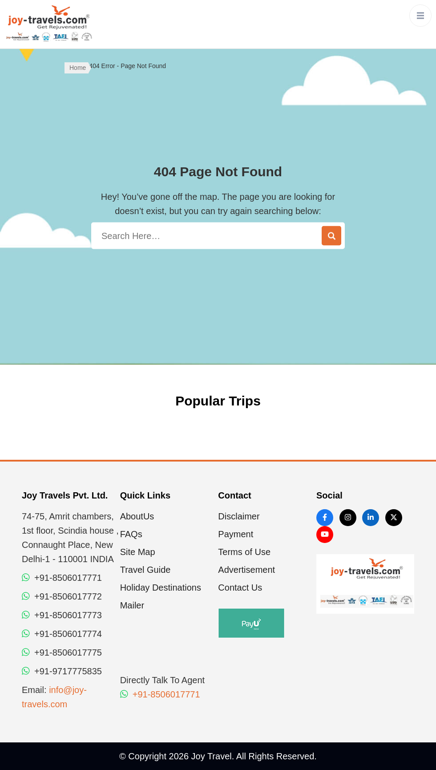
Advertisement (246, 570)
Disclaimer (238, 516)
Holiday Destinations (160, 587)
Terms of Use (244, 552)
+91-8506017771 (160, 694)
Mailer (132, 605)
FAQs (131, 534)
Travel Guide (145, 570)
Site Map (137, 552)
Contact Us (240, 587)
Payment (235, 534)
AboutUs (137, 516)
